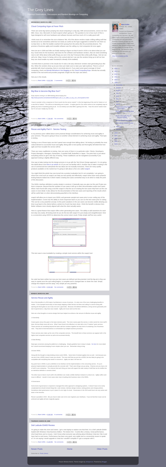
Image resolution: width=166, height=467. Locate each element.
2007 (116, 135)
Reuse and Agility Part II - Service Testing (48, 129)
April (117, 101)
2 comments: (59, 80)
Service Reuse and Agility (42, 298)
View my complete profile (120, 56)
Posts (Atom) (44, 453)
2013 (116, 71)
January (119, 129)
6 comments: (58, 414)
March (118, 104)
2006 (116, 138)
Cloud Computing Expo (83, 70)
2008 (116, 133)
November (119, 85)
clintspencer (89, 462)
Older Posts (102, 449)
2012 (116, 74)
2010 (116, 79)
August (118, 90)
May (117, 99)
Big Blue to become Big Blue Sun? (45, 91)
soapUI (87, 169)
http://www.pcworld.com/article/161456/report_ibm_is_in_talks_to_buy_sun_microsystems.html (60, 98)
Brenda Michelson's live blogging (58, 70)
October (119, 87)
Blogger (104, 462)
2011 (116, 77)
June (118, 96)
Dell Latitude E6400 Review (43, 425)
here (93, 344)
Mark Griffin (125, 24)
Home (69, 449)
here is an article (52, 164)
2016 (116, 68)
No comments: (59, 118)
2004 (116, 144)
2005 (116, 141)
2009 (116, 82)
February (119, 126)
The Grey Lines (40, 10)
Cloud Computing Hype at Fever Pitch (47, 26)
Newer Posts (36, 449)
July (117, 93)
